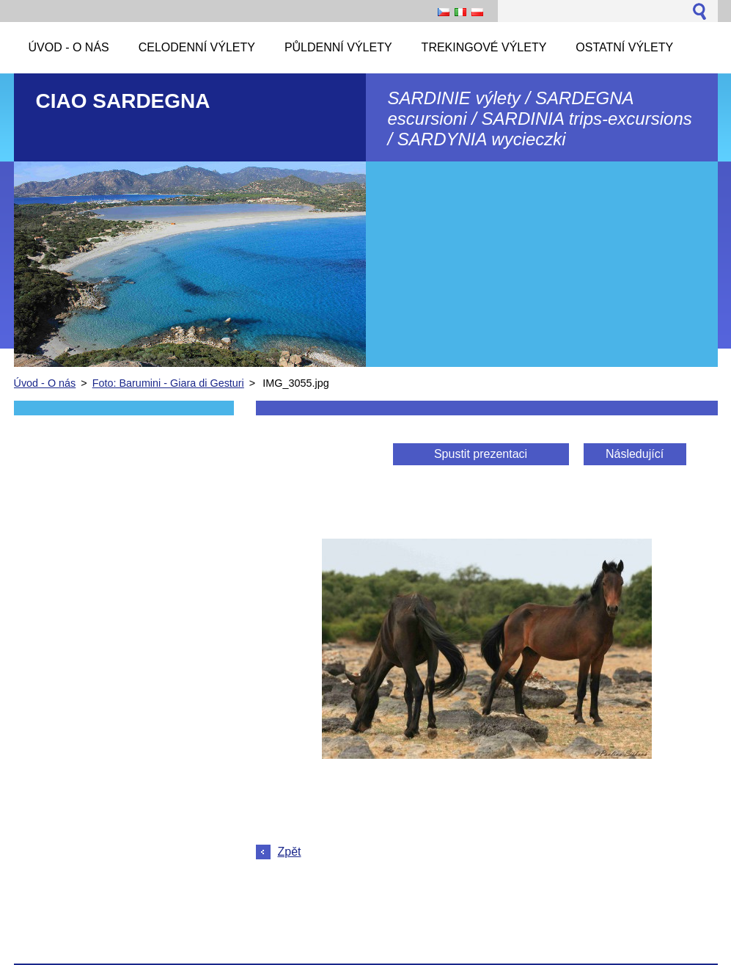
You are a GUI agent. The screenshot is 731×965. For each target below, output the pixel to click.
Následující (635, 454)
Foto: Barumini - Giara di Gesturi (168, 383)
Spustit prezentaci (480, 454)
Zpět (289, 851)
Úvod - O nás (45, 383)
